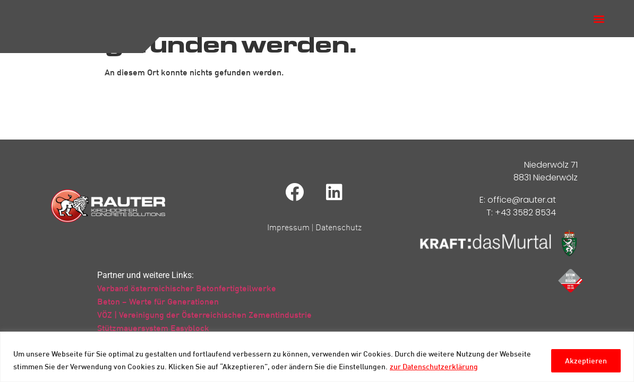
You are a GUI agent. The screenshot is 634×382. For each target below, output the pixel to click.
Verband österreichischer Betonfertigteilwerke (186, 297)
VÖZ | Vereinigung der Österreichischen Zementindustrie (204, 323)
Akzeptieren (584, 359)
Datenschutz (338, 236)
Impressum (288, 236)
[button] (598, 23)
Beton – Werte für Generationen (158, 310)
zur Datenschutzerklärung (434, 366)
